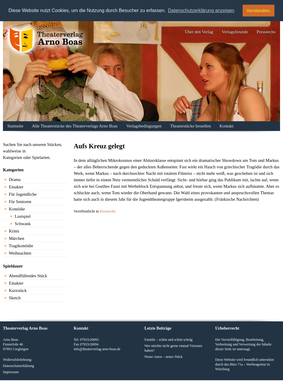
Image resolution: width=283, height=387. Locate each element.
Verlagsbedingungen (144, 126)
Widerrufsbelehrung (17, 360)
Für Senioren (20, 201)
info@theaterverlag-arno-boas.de (97, 349)
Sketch (15, 297)
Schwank (23, 223)
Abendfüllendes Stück (28, 275)
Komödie (17, 209)
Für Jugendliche (23, 194)
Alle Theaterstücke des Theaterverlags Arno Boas (75, 126)
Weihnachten (20, 253)
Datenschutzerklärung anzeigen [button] (201, 10)
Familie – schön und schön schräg (168, 340)
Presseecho (266, 31)
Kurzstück (18, 290)
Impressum (11, 372)
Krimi (14, 231)
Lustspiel (23, 216)
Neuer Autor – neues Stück (163, 357)
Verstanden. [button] (258, 10)
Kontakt (226, 126)
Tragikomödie (21, 245)
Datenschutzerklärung (18, 366)
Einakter (16, 187)
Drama (15, 179)
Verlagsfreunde (235, 31)
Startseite (15, 126)
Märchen (16, 238)
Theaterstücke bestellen (190, 126)
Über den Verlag (199, 31)
